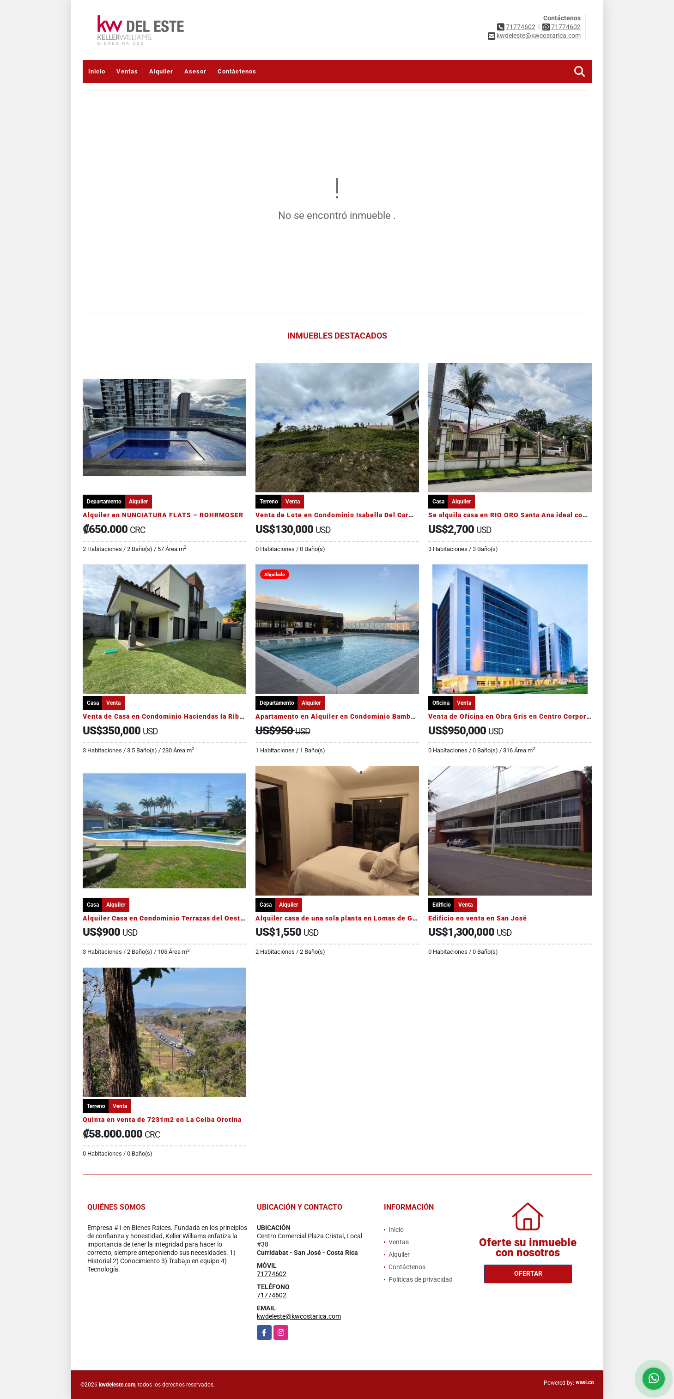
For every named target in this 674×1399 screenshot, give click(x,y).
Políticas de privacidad (421, 1279)
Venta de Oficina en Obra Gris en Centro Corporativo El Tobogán (535, 716)
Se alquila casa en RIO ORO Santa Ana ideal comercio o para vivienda (543, 515)
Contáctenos (237, 71)
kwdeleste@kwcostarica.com (299, 1316)
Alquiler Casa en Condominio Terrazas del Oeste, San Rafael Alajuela (198, 918)
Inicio (96, 71)
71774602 (520, 26)
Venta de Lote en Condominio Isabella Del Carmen (339, 515)
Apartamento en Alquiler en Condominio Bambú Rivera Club (355, 716)
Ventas (127, 71)
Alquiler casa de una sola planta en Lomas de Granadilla (348, 918)
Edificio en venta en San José (477, 918)
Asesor (195, 71)
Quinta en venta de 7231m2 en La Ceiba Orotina (162, 1119)
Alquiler (161, 71)
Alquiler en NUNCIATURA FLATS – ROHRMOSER (163, 515)
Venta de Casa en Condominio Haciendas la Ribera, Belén (178, 716)
